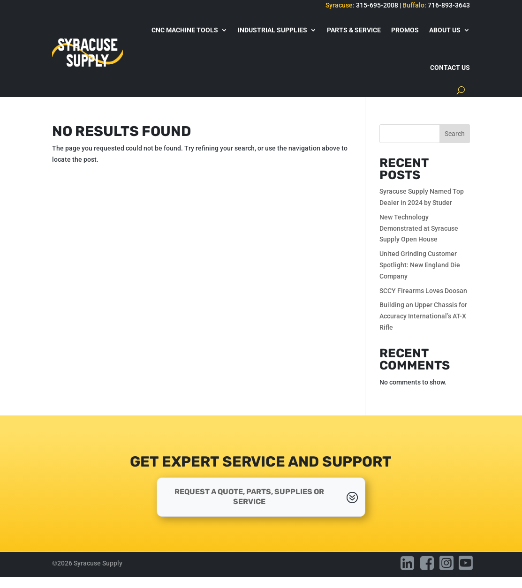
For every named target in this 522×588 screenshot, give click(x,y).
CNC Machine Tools (184, 30)
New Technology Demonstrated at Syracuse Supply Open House (418, 228)
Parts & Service (354, 30)
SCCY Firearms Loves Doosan (423, 290)
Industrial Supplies (272, 30)
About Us (445, 30)
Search (455, 133)
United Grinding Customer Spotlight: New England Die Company (419, 265)
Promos (405, 30)
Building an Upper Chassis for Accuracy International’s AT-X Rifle (423, 316)
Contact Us (450, 67)
